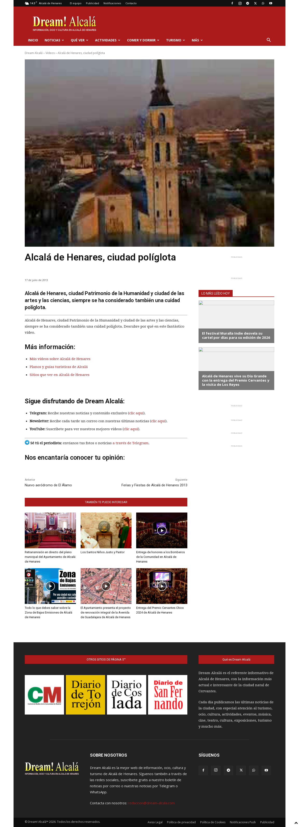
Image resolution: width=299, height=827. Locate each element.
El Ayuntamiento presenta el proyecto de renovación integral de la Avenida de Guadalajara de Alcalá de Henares (106, 612)
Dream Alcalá (34, 53)
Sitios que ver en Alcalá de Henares (59, 375)
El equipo (76, 3)
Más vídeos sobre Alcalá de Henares (60, 359)
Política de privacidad (181, 822)
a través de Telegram (131, 443)
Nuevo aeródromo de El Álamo (48, 485)
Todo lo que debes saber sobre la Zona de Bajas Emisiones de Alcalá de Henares (48, 612)
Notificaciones (112, 3)
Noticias (54, 40)
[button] (268, 40)
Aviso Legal (155, 822)
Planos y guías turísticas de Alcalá (59, 367)
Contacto (131, 3)
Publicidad (92, 3)
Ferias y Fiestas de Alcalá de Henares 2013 (154, 485)
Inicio (33, 40)
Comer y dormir (143, 40)
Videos (50, 53)
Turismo (175, 40)
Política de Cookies (212, 822)
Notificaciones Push (243, 822)
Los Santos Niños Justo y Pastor (103, 552)
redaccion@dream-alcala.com (151, 803)
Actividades (107, 40)
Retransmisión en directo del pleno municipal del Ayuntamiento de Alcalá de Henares (50, 556)
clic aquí (136, 413)
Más (197, 40)
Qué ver (79, 40)
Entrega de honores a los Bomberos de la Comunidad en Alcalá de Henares (160, 556)
